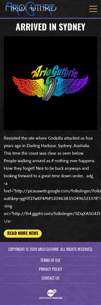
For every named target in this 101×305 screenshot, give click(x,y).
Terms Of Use (50, 261)
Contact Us (51, 278)
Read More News (22, 233)
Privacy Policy (50, 270)
